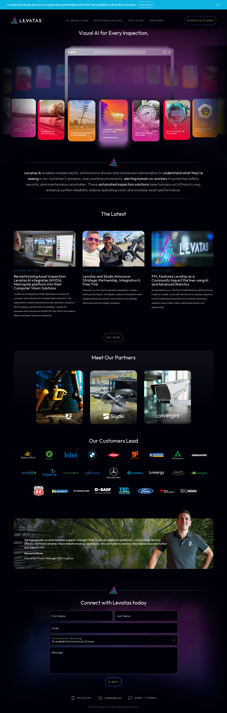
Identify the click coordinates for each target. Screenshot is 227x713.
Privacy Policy (132, 707)
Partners (157, 20)
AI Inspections (77, 20)
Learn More (111, 137)
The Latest (136, 20)
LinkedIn (138, 698)
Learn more (145, 4)
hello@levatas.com (109, 698)
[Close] (218, 5)
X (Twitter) (151, 698)
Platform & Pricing (108, 20)
